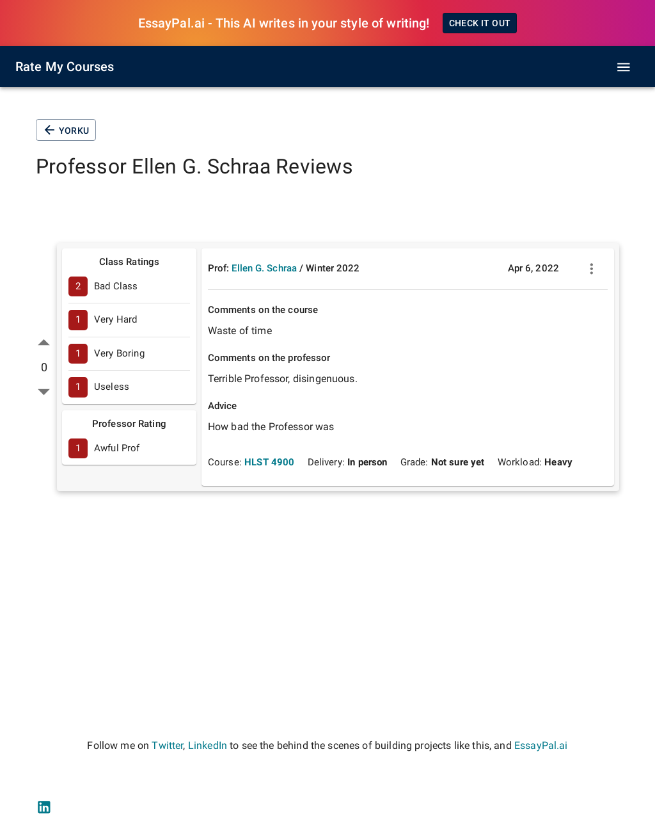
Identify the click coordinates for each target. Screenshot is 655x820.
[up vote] (44, 342)
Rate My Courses (64, 66)
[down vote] (44, 391)
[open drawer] (624, 67)
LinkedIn (207, 745)
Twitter (167, 745)
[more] (592, 269)
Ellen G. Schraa (264, 268)
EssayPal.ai (541, 745)
